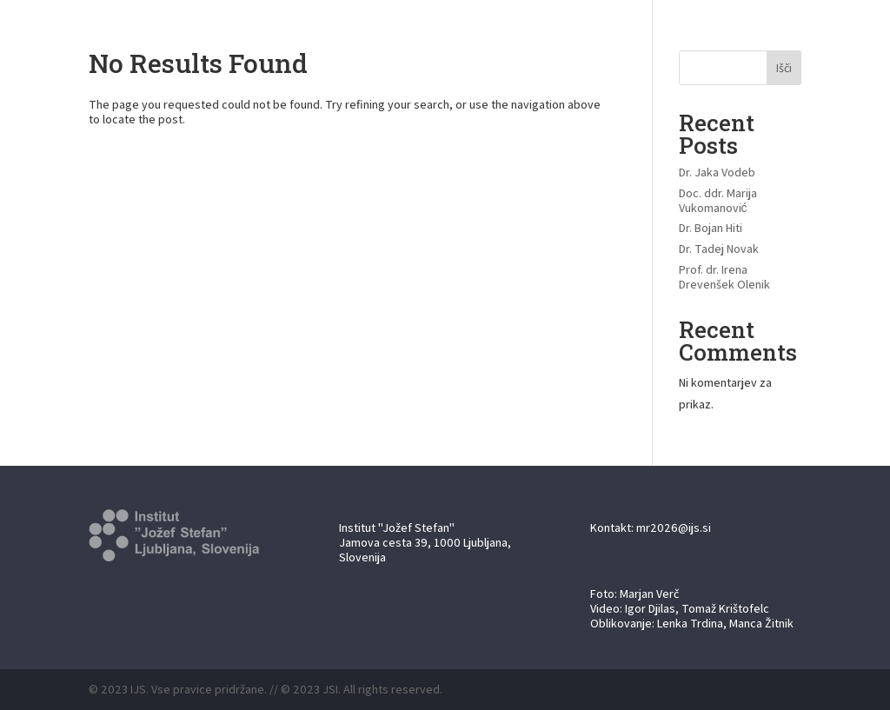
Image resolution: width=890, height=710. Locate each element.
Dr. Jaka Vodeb (717, 172)
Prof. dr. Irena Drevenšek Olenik (724, 277)
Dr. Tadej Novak (719, 248)
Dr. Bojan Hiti (710, 228)
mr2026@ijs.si (673, 527)
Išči (784, 68)
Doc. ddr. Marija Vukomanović (718, 200)
